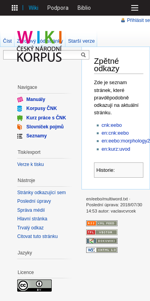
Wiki (33, 8)
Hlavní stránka (32, 219)
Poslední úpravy (34, 201)
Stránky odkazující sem (41, 192)
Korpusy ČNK (41, 108)
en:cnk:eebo (115, 133)
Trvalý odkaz (30, 228)
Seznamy (36, 136)
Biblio (84, 8)
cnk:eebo (111, 125)
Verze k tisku (30, 164)
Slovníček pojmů (44, 127)
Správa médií (31, 210)
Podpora (58, 8)
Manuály (35, 99)
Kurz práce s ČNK (46, 117)
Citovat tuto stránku (37, 236)
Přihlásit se (138, 20)
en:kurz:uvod (115, 149)
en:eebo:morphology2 (125, 141)
